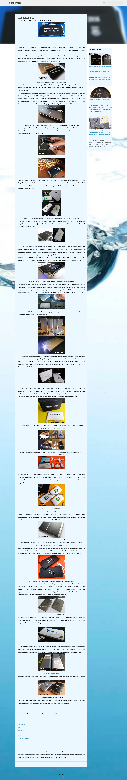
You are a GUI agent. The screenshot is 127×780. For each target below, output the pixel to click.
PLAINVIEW (67, 774)
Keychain (20, 727)
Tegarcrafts (14, 2)
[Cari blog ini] (114, 3)
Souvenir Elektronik (23, 733)
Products (20, 735)
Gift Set (20, 730)
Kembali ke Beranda (23, 738)
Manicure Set (21, 724)
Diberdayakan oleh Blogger (63, 771)
